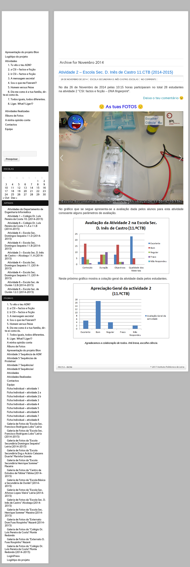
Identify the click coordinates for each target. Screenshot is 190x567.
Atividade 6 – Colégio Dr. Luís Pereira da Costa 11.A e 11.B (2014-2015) (23, 225)
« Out (6, 197)
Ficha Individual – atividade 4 (23, 404)
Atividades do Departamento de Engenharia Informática (24, 211)
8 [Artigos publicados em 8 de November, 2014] (38, 184)
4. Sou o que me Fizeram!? (22, 82)
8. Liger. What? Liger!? (20, 103)
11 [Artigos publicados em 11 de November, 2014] (12, 187)
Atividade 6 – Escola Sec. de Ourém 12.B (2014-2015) (22, 284)
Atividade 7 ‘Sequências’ (20, 365)
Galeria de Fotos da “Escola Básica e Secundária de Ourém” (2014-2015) (25, 483)
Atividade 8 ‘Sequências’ (20, 369)
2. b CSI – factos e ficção (22, 73)
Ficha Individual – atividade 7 (23, 415)
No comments (148, 79)
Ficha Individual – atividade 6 (23, 412)
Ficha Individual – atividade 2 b (24, 396)
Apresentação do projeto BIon (22, 52)
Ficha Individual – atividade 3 (23, 400)
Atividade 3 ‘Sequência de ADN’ (24, 354)
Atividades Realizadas (17, 111)
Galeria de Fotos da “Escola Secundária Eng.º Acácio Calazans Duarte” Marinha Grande (24, 453)
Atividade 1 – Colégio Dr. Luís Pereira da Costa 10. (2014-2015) (24, 218)
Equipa (9, 129)
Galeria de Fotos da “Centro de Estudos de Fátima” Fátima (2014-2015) (23, 473)
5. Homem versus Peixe (21, 87)
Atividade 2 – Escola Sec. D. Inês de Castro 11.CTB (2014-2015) (116, 72)
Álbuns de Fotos (14, 115)
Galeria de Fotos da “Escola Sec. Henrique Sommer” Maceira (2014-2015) (24, 512)
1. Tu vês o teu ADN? (19, 65)
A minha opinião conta (17, 120)
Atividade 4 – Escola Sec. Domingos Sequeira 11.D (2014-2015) (23, 235)
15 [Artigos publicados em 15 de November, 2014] (37, 187)
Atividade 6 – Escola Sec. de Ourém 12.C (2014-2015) (22, 291)
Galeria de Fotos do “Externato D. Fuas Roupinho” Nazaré (25, 541)
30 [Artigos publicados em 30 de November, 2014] (44, 194)
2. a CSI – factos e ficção (22, 69)
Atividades (11, 61)
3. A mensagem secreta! (21, 78)
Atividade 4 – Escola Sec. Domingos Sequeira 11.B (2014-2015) (23, 245)
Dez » (14, 197)
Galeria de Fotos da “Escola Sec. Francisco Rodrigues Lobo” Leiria (24, 425)
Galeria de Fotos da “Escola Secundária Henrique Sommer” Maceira (21, 463)
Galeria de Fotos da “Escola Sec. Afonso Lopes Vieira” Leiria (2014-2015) (24, 492)
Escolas (134, 79)
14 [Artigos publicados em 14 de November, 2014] (31, 187)
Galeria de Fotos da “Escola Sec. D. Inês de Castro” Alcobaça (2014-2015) (25, 502)
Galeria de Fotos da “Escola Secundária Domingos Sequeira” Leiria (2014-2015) (22, 443)
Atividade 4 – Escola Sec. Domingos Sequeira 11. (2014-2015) (22, 265)
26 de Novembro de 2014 (74, 79)
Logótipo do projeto (16, 56)
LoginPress (13, 556)
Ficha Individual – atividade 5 (23, 408)
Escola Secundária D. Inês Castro (109, 79)
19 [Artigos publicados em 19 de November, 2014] (18, 191)
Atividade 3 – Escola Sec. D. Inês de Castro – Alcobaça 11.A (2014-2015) (24, 255)
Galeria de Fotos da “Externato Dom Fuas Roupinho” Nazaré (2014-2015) (25, 522)
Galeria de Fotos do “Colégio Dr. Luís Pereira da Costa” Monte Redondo (24, 532)
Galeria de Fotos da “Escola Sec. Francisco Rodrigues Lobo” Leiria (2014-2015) (24, 433)
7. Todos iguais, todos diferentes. (26, 99)
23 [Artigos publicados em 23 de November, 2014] (44, 191)
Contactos (11, 124)
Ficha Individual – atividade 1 (23, 388)
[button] (61, 158)
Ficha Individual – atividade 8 (23, 419)
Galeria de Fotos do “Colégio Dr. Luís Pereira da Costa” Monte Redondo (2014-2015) (24, 549)
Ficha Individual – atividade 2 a (24, 392)
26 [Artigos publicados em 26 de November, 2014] (18, 194)
